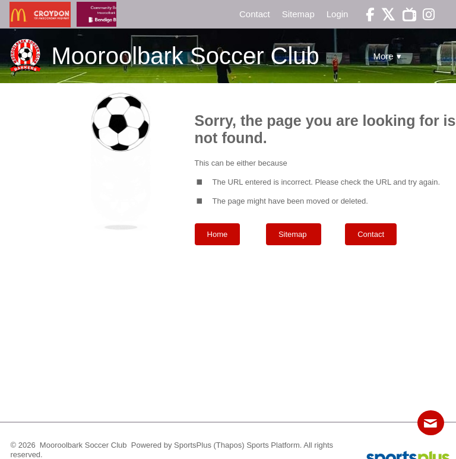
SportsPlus (192, 445)
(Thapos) (229, 445)
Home (217, 234)
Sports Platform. (274, 445)
